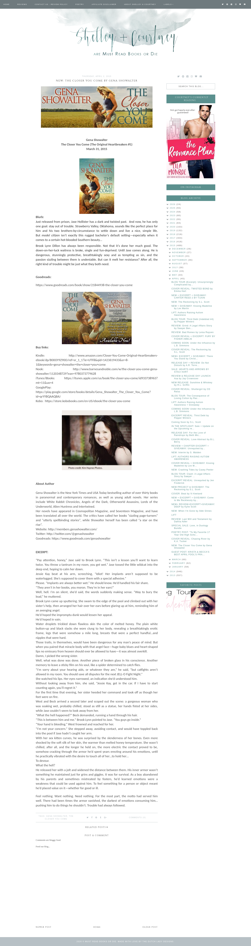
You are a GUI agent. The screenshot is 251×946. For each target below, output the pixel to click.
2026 (173, 204)
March (177, 559)
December (179, 249)
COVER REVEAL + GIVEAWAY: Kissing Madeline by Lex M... (193, 464)
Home (6, 4)
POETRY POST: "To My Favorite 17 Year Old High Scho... (191, 533)
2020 (173, 227)
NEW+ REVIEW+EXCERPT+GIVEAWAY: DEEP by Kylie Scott (193, 505)
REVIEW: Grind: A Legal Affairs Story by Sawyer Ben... (192, 326)
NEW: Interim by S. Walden (186, 452)
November (179, 252)
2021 (173, 223)
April (176, 279)
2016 (173, 242)
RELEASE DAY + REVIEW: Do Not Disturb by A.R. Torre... (190, 364)
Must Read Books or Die (100, 942)
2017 (173, 238)
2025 (173, 208)
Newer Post (43, 927)
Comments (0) (137, 817)
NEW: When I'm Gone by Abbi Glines (192, 511)
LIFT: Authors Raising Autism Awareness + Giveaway (187, 403)
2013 (173, 575)
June (175, 271)
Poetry (79, 4)
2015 (173, 245)
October (178, 256)
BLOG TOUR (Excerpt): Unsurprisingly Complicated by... (192, 283)
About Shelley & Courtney (140, 4)
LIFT (174, 515)
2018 (173, 234)
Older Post (150, 927)
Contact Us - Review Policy (51, 4)
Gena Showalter (56, 816)
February (179, 563)
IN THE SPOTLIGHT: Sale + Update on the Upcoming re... (193, 427)
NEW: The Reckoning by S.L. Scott (191, 302)
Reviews (22, 4)
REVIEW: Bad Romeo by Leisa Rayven (193, 332)
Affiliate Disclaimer (104, 4)
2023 (173, 215)
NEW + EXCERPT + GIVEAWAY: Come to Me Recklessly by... (193, 498)
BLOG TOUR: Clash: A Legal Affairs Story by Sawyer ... (191, 475)
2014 (173, 571)
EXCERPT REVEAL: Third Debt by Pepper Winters (190, 416)
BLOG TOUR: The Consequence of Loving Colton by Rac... (190, 397)
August (177, 264)
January (178, 567)
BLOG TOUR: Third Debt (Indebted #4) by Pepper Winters (193, 320)
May (175, 275)
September (180, 260)
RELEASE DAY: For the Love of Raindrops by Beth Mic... (189, 434)
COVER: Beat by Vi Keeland (187, 493)
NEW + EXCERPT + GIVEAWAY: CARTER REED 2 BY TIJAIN (189, 296)
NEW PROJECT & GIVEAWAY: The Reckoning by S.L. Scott (191, 488)
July (175, 267)
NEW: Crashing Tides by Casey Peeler (193, 470)
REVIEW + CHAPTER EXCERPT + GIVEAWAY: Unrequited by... (190, 447)
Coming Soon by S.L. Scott (186, 422)
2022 (173, 219)
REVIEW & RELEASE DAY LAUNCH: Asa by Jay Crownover (191, 377)
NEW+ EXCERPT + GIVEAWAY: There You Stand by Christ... (192, 357)
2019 (173, 230)
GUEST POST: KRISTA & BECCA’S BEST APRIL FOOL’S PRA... (191, 553)
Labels (168, 4)
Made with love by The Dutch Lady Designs (146, 942)
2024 (173, 212)
